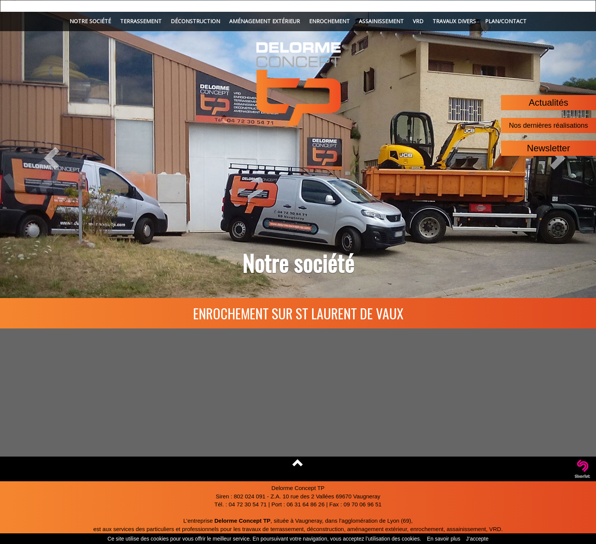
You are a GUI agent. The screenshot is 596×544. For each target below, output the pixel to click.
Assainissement (381, 21)
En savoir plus (443, 539)
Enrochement (329, 21)
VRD (418, 21)
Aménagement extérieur (264, 21)
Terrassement (141, 21)
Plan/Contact (505, 21)
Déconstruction (195, 21)
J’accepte (477, 539)
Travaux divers (454, 21)
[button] (44, 149)
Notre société (90, 21)
